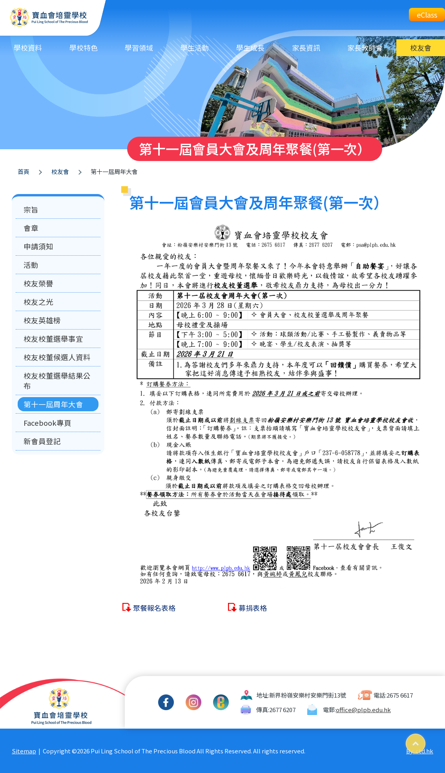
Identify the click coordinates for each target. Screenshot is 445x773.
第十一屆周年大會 (53, 404)
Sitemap (24, 751)
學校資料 (28, 47)
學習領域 (139, 47)
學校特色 (83, 47)
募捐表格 (253, 608)
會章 (31, 228)
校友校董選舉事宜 (53, 338)
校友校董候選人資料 (57, 357)
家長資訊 (306, 47)
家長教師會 (365, 47)
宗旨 (31, 209)
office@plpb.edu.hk (363, 709)
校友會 (420, 47)
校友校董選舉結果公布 (57, 380)
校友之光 (38, 302)
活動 (31, 265)
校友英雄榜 (42, 320)
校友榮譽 (38, 283)
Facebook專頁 (47, 423)
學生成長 (250, 47)
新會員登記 (42, 441)
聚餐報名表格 (154, 608)
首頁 (23, 171)
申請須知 (38, 246)
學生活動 (195, 47)
